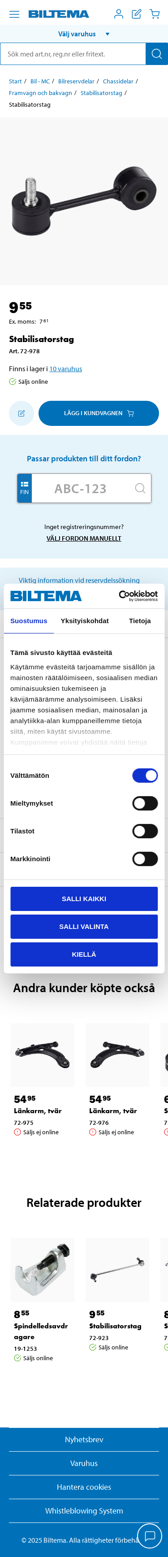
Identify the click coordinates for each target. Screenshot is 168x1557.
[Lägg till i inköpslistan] (21, 413)
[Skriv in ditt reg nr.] (80, 488)
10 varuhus (65, 368)
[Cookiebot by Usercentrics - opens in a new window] (120, 596)
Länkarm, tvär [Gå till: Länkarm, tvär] (38, 1110)
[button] (84, 34)
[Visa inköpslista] (137, 14)
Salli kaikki (84, 898)
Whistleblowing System (84, 1510)
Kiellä (84, 954)
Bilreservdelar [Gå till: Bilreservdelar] (76, 81)
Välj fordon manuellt (84, 538)
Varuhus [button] (84, 1463)
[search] (84, 54)
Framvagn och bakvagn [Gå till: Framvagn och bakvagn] (40, 93)
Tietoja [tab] (140, 621)
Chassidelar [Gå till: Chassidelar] (118, 81)
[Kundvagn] (155, 14)
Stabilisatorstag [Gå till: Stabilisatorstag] (101, 93)
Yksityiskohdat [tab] (85, 621)
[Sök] (157, 54)
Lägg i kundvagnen (99, 413)
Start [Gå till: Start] (15, 81)
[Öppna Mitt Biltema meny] (119, 14)
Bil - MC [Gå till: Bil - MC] (40, 81)
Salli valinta (83, 926)
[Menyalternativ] (14, 14)
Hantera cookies (84, 1487)
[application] (150, 1537)
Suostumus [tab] (28, 621)
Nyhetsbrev (84, 1439)
